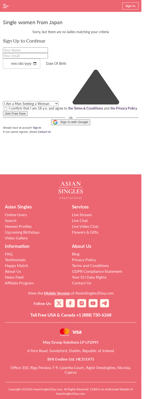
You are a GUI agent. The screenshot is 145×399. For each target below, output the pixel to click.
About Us (13, 271)
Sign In (37, 127)
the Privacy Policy (123, 108)
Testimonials (15, 259)
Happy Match (16, 265)
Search (10, 220)
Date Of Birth (56, 63)
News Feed (14, 277)
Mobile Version (57, 293)
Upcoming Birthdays (22, 232)
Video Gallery (16, 238)
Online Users (16, 214)
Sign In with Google (70, 122)
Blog (75, 253)
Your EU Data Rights (89, 277)
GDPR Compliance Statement (97, 271)
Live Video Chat (85, 226)
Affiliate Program (19, 283)
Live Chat (80, 220)
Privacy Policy (84, 259)
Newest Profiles (18, 226)
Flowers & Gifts (85, 232)
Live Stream (82, 214)
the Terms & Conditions (85, 108)
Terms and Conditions (90, 265)
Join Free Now (15, 113)
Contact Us (44, 131)
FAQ (9, 253)
